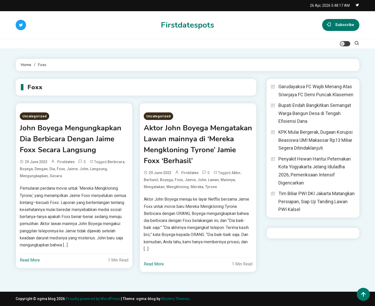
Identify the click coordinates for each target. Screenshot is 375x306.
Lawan (213, 180)
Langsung (98, 169)
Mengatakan (154, 187)
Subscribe (340, 25)
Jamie (190, 180)
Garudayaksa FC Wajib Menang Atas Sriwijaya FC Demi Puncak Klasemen (315, 90)
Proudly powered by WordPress (93, 299)
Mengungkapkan (34, 176)
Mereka (197, 187)
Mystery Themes (175, 299)
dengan (41, 169)
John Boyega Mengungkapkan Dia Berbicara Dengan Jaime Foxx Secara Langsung (70, 139)
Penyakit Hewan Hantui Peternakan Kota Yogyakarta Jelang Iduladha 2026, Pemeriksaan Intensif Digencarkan (314, 171)
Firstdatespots (187, 25)
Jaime (72, 169)
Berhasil (151, 180)
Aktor (236, 173)
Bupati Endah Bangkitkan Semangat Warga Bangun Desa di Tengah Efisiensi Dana (314, 113)
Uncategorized (34, 116)
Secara (56, 176)
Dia (52, 169)
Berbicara (116, 162)
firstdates (66, 162)
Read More (30, 260)
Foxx (61, 169)
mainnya (228, 180)
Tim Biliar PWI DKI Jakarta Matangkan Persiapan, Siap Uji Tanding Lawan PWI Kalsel (316, 201)
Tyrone (211, 187)
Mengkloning (177, 187)
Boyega (26, 169)
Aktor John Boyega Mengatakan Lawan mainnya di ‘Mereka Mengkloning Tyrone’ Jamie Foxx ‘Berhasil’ (198, 144)
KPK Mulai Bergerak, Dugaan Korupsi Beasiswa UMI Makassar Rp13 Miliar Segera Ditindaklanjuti (315, 140)
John (83, 169)
